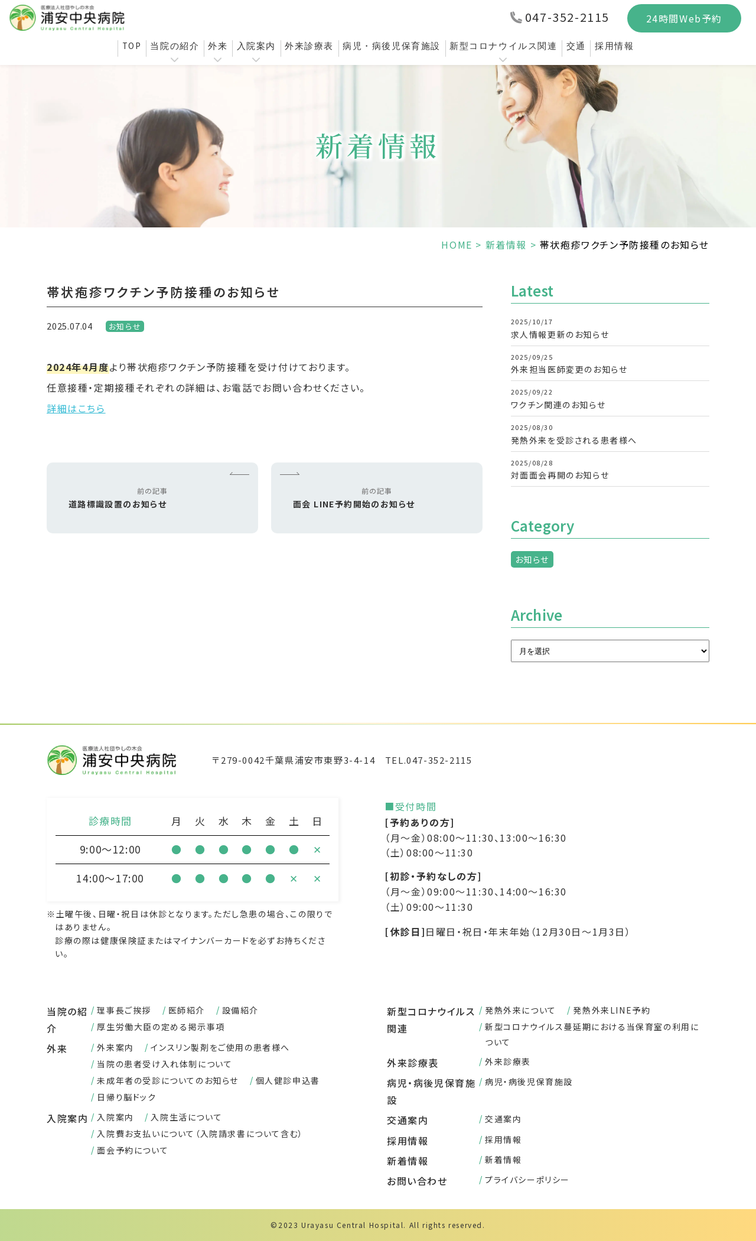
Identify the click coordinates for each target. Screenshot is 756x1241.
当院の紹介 (174, 45)
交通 (576, 45)
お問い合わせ (417, 1181)
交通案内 (407, 1120)
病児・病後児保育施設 (392, 45)
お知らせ (125, 326)
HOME (456, 244)
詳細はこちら (76, 408)
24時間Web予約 (684, 18)
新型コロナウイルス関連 (503, 45)
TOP (132, 45)
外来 (217, 45)
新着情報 (506, 244)
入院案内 (256, 45)
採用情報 (614, 45)
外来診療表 (309, 45)
